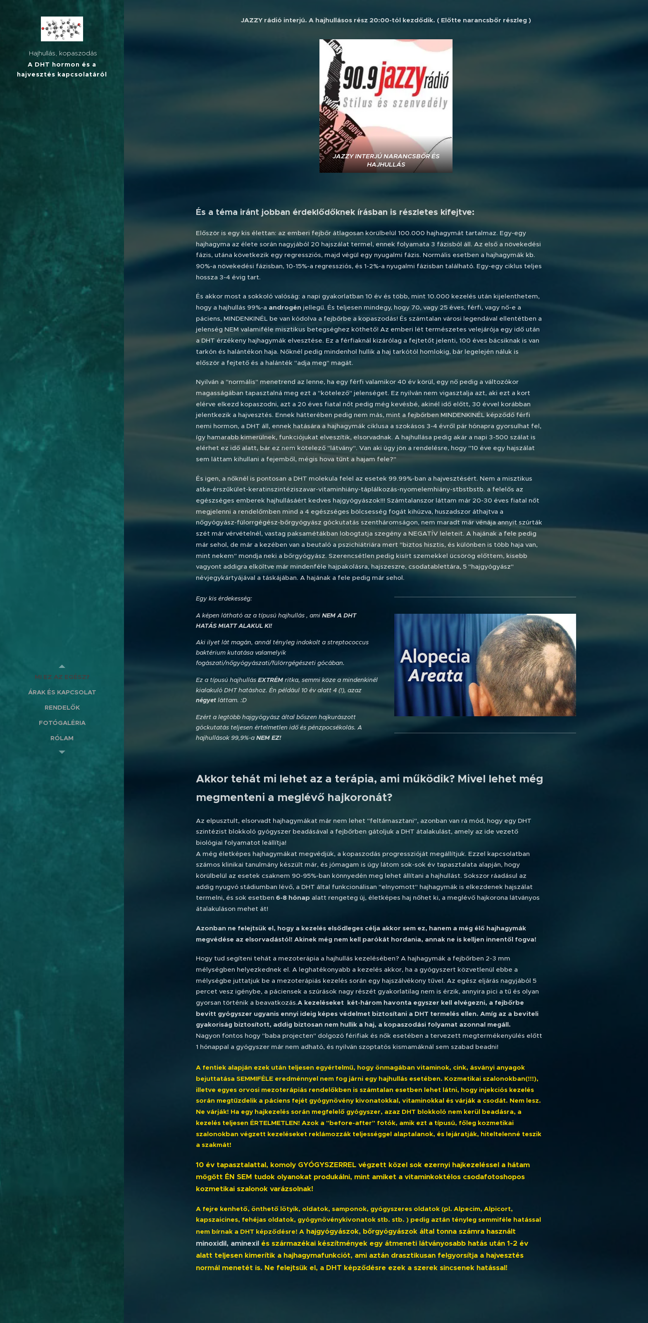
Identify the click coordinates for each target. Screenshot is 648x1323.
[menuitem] (62, 677)
